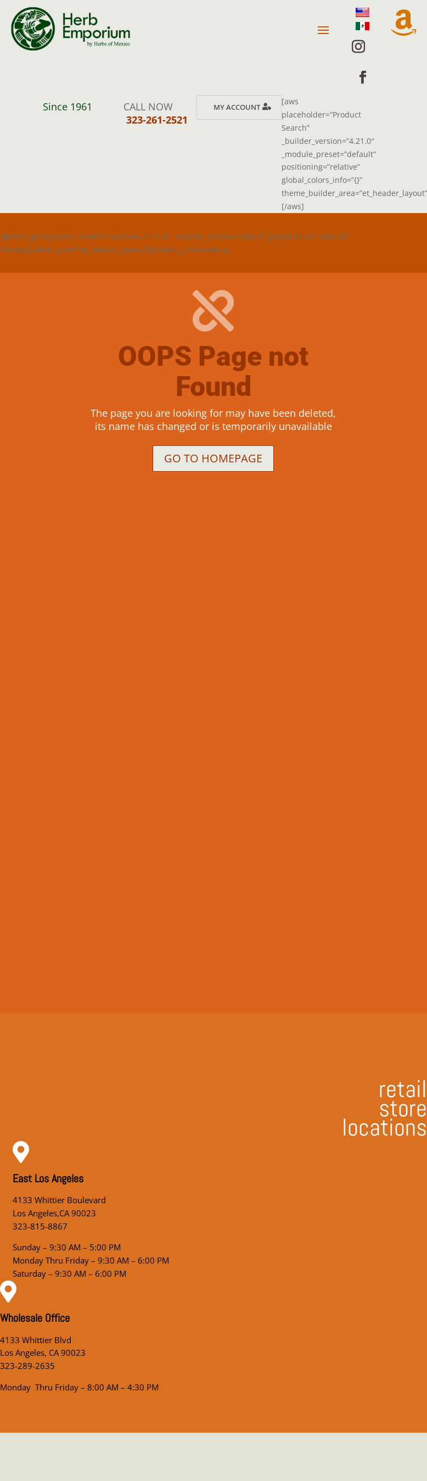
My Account (237, 107)
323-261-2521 (157, 119)
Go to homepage (213, 458)
